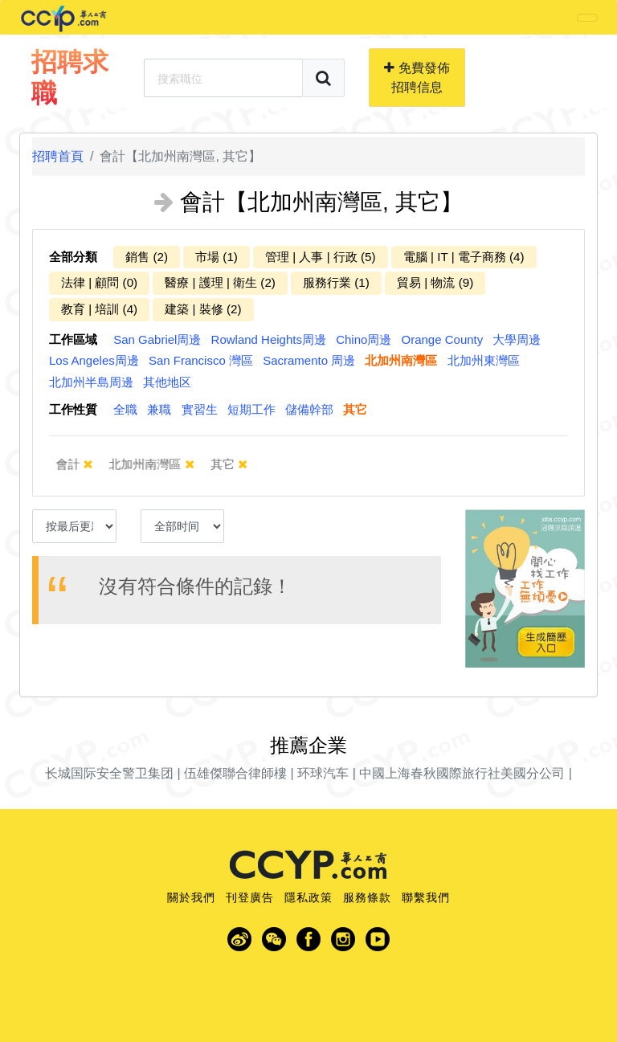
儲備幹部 (309, 409)
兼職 (159, 409)
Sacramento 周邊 (309, 360)
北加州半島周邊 (91, 382)
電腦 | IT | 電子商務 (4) (464, 257)
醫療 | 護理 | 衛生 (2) (220, 282)
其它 (355, 409)
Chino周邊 (363, 339)
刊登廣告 (250, 897)
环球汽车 (323, 773)
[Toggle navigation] (587, 18)
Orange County (443, 339)
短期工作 (251, 409)
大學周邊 (516, 339)
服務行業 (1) (336, 282)
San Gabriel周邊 (157, 339)
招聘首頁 (58, 156)
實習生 (200, 409)
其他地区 (167, 382)
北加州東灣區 (483, 360)
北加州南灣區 (401, 360)
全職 (125, 409)
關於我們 (191, 897)
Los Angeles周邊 (94, 360)
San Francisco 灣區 (201, 360)
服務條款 (367, 897)
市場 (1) (216, 257)
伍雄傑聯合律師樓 (235, 773)
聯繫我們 (426, 897)
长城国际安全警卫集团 (109, 773)
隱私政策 (308, 897)
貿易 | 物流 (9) (435, 282)
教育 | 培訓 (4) (99, 309)
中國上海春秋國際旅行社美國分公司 (462, 773)
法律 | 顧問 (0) (99, 282)
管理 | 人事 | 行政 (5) (320, 257)
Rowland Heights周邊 (268, 339)
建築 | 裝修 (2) (203, 309)
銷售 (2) (146, 257)
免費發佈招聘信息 (416, 77)
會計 (81, 464)
